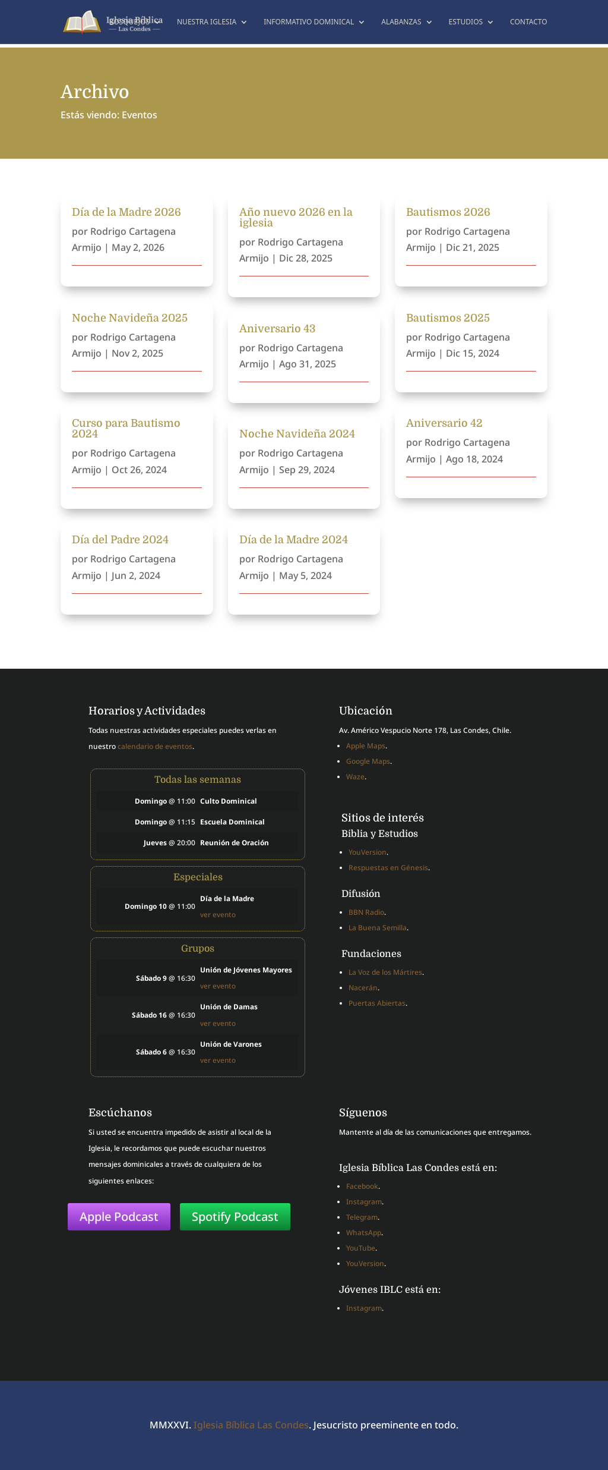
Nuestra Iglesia (206, 22)
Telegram (362, 1217)
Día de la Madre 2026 (126, 212)
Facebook (362, 1186)
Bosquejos (129, 22)
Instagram (364, 1202)
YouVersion (368, 852)
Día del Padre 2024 (120, 540)
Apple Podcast (119, 1216)
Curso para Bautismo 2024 (126, 428)
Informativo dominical (309, 22)
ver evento (218, 914)
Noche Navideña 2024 (297, 434)
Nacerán (363, 988)
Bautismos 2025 (448, 318)
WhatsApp (363, 1232)
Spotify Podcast (235, 1216)
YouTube (360, 1248)
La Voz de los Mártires (385, 972)
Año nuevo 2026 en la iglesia (296, 217)
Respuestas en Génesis (388, 868)
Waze (355, 777)
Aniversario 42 (444, 423)
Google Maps (368, 761)
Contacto (528, 22)
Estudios (466, 22)
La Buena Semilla (378, 928)
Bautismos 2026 (448, 212)
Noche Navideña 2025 (130, 318)
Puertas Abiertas (377, 1003)
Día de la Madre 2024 (293, 540)
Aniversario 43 (277, 329)
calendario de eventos (155, 746)
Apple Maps (365, 746)
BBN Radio (366, 912)
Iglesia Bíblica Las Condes (251, 1424)
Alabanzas (401, 22)
